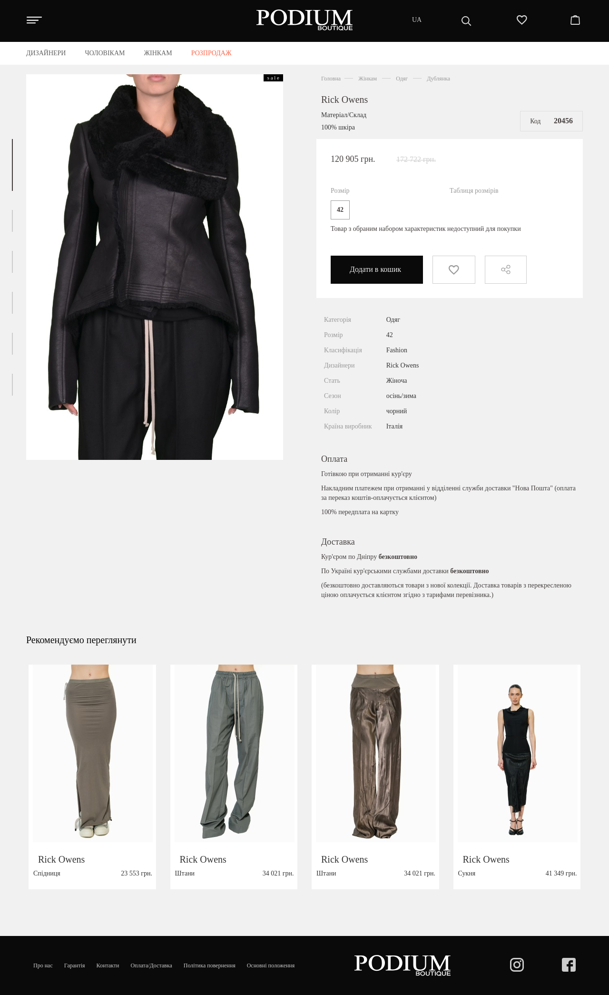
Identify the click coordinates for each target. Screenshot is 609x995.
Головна (331, 78)
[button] (12, 165)
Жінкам (367, 78)
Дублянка (438, 78)
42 (340, 209)
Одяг (402, 78)
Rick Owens (344, 99)
